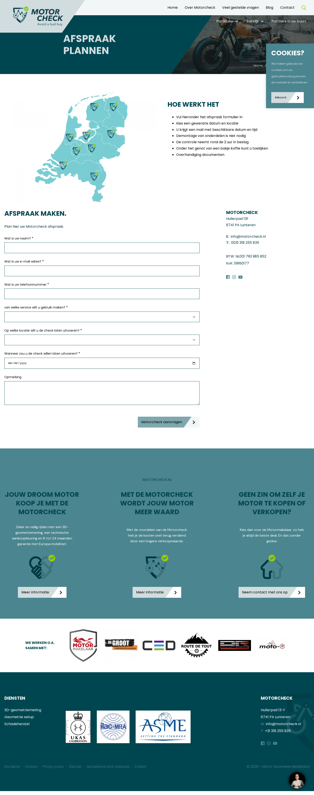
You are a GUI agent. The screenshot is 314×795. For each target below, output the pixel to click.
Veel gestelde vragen (240, 7)
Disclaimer (12, 770)
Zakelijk (252, 21)
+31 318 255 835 (278, 734)
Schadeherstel (16, 727)
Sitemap (75, 770)
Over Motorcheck (200, 7)
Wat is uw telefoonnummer (26, 284)
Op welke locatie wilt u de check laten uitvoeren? (43, 330)
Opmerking (12, 378)
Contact (287, 7)
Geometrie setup (19, 720)
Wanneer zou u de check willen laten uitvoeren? (42, 353)
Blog (269, 7)
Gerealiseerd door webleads (108, 770)
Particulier (225, 21)
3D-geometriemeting (22, 713)
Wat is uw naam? (18, 238)
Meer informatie (35, 595)
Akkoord (280, 97)
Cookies (32, 770)
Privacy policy (54, 770)
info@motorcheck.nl (248, 236)
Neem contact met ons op (265, 595)
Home (172, 7)
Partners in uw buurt (288, 21)
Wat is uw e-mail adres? (24, 261)
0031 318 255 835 (245, 242)
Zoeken (140, 770)
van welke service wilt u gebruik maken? (36, 307)
